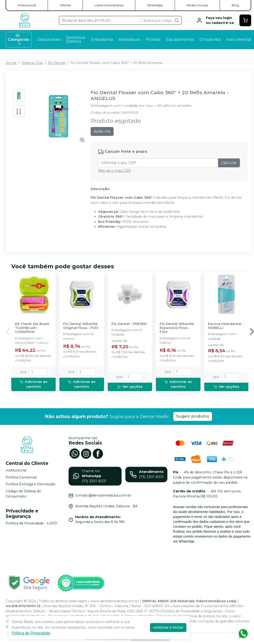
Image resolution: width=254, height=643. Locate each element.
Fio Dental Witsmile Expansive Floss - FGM (177, 328)
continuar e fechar (168, 627)
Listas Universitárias (109, 5)
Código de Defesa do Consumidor (23, 493)
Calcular (229, 163)
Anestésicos (129, 39)
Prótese (153, 39)
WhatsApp (155, 5)
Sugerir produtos (192, 416)
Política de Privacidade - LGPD (31, 523)
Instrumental (238, 39)
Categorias (18, 39)
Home (11, 63)
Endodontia (102, 39)
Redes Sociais (197, 5)
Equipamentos (180, 39)
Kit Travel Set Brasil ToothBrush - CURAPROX (32, 328)
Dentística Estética (75, 39)
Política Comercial (21, 477)
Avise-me (102, 131)
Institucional (27, 5)
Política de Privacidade (31, 633)
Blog (235, 5)
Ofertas (65, 5)
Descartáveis (49, 39)
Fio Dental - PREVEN (129, 324)
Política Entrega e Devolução (30, 484)
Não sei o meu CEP (114, 170)
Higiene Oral (32, 63)
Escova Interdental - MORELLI (226, 326)
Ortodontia (210, 39)
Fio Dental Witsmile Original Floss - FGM (80, 326)
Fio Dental (56, 63)
